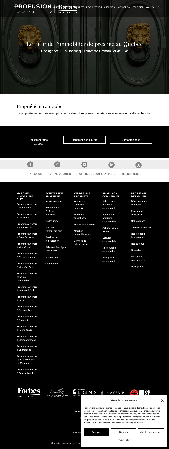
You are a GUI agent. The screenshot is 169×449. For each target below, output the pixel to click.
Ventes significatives (84, 224)
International (51, 257)
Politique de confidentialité (96, 174)
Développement (94, 7)
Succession (110, 7)
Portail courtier (59, 174)
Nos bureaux (137, 243)
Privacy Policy (124, 440)
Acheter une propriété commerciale (109, 204)
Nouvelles (136, 250)
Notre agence (138, 221)
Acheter (67, 7)
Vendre (57, 7)
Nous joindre (130, 174)
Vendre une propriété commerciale (109, 218)
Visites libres (51, 221)
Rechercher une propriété (38, 142)
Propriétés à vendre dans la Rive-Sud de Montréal (27, 359)
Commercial (124, 7)
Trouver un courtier (141, 227)
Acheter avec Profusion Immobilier (52, 211)
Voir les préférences (151, 432)
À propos (36, 174)
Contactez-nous (130, 139)
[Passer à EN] (153, 10)
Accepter (96, 432)
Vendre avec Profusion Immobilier (80, 204)
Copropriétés (52, 263)
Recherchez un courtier (84, 139)
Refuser (123, 432)
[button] (162, 400)
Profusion (138, 7)
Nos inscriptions (53, 201)
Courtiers (78, 7)
